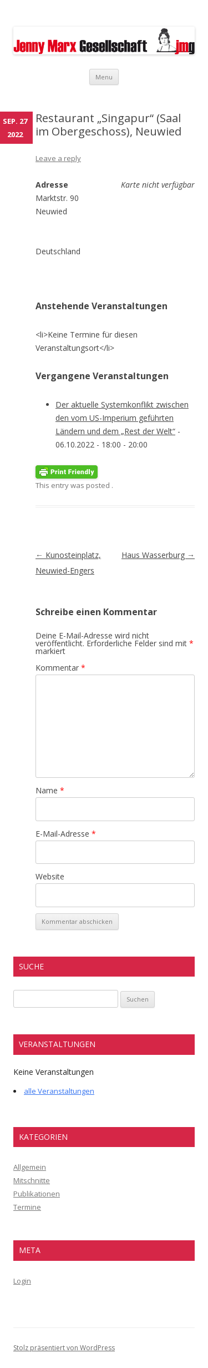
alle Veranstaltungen (59, 1091)
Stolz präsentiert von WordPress (64, 1347)
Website (49, 876)
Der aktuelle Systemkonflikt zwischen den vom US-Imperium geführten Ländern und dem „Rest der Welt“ (122, 417)
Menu (104, 77)
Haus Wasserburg (158, 555)
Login (22, 1281)
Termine (27, 1207)
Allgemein (29, 1167)
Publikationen (36, 1194)
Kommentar (60, 667)
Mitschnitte (31, 1180)
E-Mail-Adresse (65, 833)
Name (49, 790)
